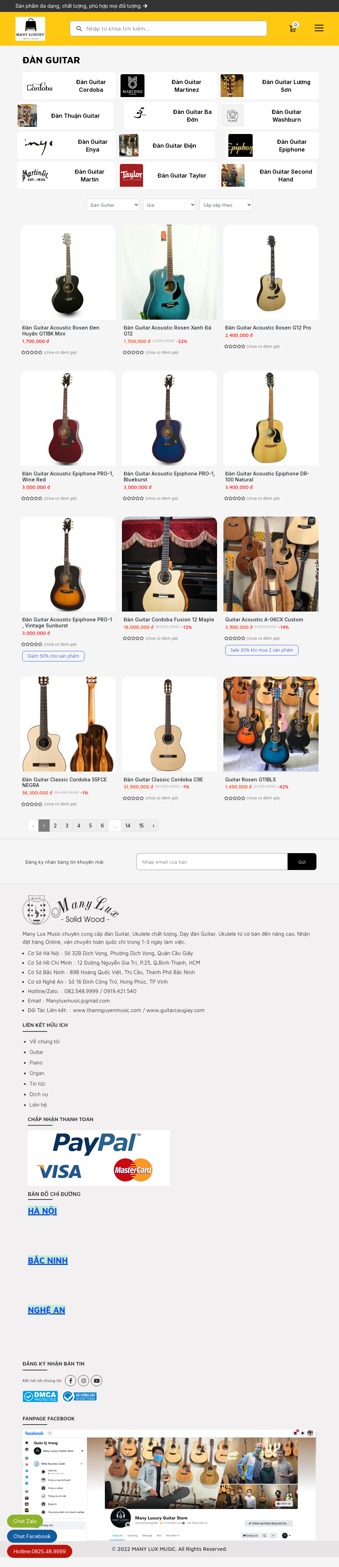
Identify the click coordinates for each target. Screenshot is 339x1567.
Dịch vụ (39, 1104)
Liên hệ (38, 1114)
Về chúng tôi (45, 1051)
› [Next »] (153, 835)
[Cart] (292, 28)
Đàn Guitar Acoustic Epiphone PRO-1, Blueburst (169, 479)
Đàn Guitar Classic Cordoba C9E (163, 787)
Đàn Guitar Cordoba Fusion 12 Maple (169, 624)
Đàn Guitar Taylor (180, 175)
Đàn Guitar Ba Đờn (187, 115)
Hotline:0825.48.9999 (39, 1551)
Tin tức (38, 1093)
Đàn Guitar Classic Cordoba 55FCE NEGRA (64, 790)
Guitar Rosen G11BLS (250, 787)
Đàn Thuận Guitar (79, 115)
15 (141, 835)
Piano (36, 1072)
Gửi (302, 872)
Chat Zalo (25, 1521)
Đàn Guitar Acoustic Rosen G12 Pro (268, 328)
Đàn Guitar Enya (77, 145)
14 (127, 835)
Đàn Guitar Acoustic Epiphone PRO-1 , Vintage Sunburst (67, 627)
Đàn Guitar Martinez (184, 85)
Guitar (36, 1061)
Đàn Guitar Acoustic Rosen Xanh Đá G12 (167, 331)
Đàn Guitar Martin (79, 175)
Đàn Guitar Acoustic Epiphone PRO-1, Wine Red (67, 479)
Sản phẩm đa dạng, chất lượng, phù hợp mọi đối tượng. (81, 6)
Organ (37, 1083)
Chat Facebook (32, 1536)
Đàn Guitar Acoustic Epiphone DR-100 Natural (267, 479)
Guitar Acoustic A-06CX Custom (264, 624)
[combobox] (168, 28)
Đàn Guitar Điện (178, 145)
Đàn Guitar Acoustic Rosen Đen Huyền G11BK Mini (60, 331)
